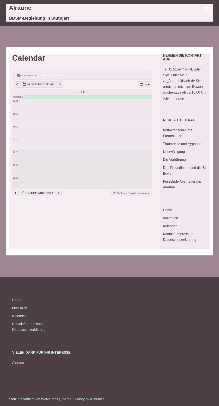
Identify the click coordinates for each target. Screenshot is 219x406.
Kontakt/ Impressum (178, 234)
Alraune (20, 7)
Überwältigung (174, 152)
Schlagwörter (53, 75)
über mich (170, 218)
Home (167, 210)
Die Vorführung (174, 159)
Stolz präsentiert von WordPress (33, 399)
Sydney (79, 399)
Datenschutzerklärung (179, 240)
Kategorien (27, 75)
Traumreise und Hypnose (182, 144)
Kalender (170, 226)
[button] (131, 193)
